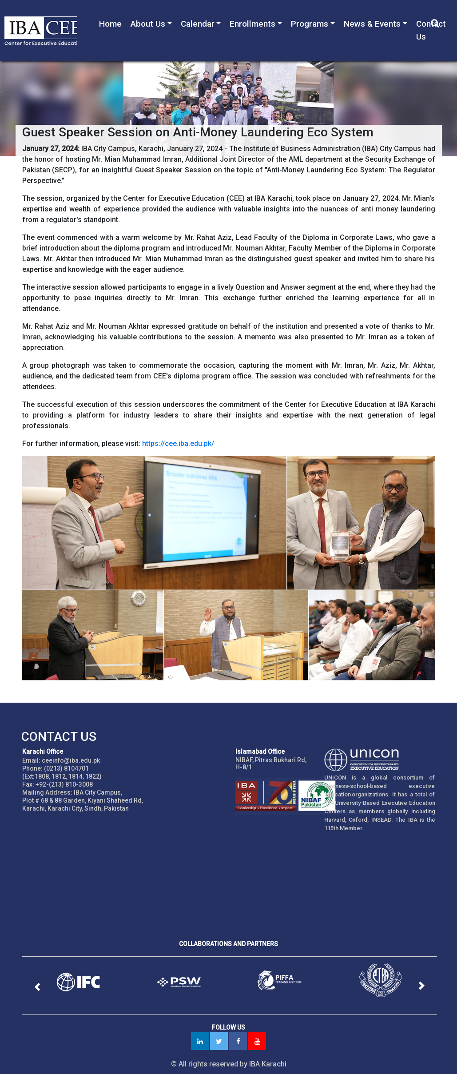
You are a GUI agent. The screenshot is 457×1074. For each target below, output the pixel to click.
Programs (309, 24)
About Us (148, 24)
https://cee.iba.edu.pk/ (178, 443)
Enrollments (252, 24)
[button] (37, 986)
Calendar (198, 24)
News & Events (372, 24)
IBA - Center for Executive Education (40, 30)
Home (110, 24)
